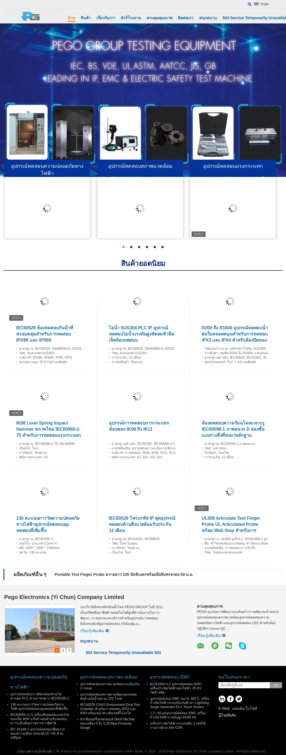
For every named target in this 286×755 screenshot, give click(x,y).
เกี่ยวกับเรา (105, 18)
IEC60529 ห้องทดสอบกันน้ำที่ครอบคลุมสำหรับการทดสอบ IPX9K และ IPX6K (44, 333)
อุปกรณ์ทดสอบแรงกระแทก (233, 166)
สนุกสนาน (208, 18)
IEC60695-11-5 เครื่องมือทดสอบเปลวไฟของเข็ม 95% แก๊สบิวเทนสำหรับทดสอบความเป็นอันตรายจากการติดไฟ (39, 719)
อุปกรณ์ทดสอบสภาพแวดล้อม (140, 166)
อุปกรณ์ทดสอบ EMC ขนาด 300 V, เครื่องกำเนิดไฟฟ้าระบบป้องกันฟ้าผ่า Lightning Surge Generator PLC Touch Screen (179, 703)
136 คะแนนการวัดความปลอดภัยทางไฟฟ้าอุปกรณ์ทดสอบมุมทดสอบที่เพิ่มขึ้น (47, 524)
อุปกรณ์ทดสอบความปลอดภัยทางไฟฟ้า (47, 169)
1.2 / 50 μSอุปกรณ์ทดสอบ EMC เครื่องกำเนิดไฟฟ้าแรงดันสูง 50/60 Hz (178, 715)
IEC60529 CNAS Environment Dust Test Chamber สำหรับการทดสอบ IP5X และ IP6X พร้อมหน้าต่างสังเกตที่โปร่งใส (110, 709)
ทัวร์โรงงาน (131, 18)
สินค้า (86, 18)
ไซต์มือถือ (227, 715)
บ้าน (71, 18)
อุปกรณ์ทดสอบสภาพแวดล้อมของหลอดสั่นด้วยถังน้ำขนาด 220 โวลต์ (108, 696)
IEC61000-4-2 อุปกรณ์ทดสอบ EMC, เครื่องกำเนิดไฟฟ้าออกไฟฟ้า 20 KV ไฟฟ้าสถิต (176, 688)
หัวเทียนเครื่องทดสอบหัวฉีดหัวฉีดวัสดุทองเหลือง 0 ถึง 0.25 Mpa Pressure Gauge (107, 723)
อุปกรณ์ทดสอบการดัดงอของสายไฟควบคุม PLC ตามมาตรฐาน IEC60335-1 (39, 696)
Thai (264, 4)
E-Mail (224, 708)
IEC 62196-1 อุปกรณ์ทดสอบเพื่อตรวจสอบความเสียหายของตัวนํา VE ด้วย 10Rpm (37, 733)
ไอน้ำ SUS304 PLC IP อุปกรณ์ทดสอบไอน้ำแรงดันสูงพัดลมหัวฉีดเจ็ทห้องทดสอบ (141, 333)
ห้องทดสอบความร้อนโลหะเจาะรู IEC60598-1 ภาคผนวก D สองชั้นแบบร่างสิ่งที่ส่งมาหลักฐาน (233, 429)
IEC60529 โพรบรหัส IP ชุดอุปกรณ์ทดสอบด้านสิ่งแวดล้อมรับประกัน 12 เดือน (142, 524)
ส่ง (276, 685)
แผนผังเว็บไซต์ (244, 708)
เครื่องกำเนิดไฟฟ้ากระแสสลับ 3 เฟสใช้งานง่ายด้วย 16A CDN (178, 726)
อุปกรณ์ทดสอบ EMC (170, 677)
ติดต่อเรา (186, 18)
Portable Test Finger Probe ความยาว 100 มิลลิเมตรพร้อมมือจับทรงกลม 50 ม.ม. (124, 574)
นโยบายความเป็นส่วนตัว (35, 751)
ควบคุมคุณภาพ (159, 18)
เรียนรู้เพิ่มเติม (94, 631)
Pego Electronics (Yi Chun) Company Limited (64, 597)
